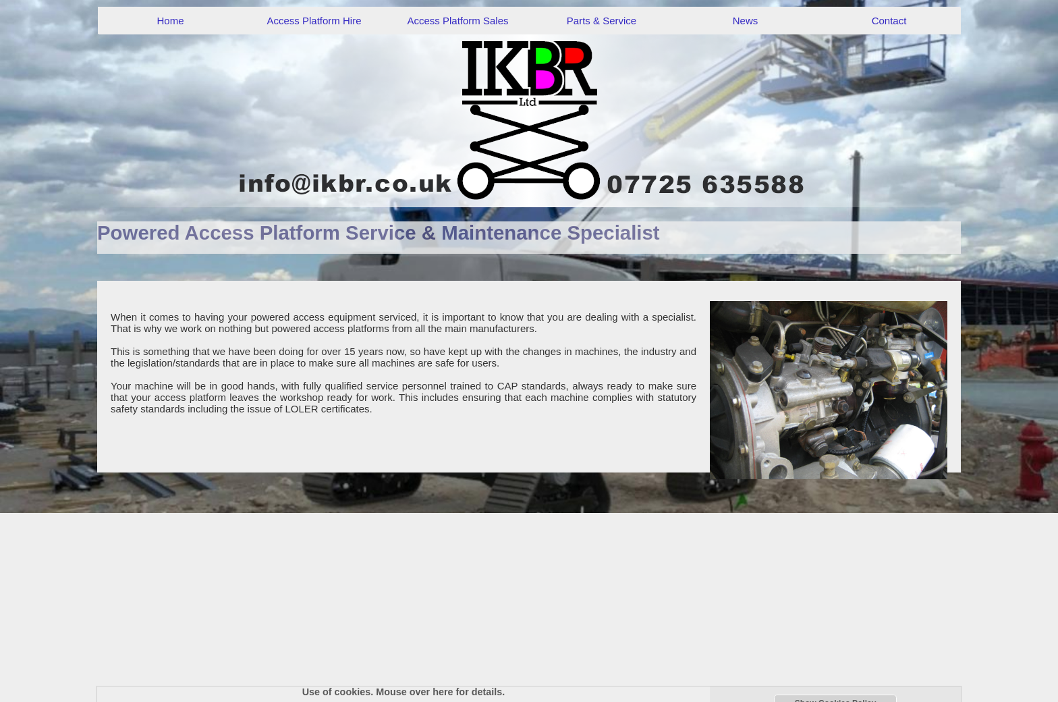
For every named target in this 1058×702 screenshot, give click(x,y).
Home (170, 20)
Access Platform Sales (457, 20)
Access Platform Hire (314, 20)
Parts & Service (601, 20)
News (745, 20)
